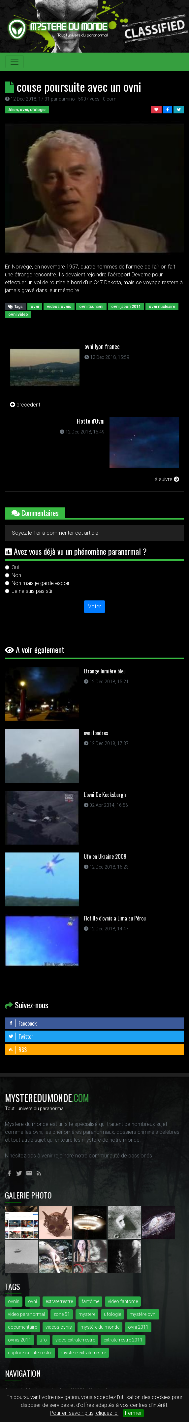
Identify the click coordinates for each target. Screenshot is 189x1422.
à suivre (167, 479)
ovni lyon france (102, 346)
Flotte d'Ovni (91, 421)
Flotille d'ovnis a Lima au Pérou (115, 918)
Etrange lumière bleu (105, 671)
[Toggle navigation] (14, 61)
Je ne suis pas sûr (32, 591)
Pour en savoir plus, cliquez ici (84, 1413)
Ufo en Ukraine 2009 (105, 856)
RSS (17, 1050)
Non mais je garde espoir (41, 583)
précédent (25, 405)
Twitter (20, 1036)
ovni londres (96, 733)
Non (16, 575)
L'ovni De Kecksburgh (105, 795)
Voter (94, 606)
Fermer (133, 1413)
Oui (15, 567)
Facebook (22, 1023)
